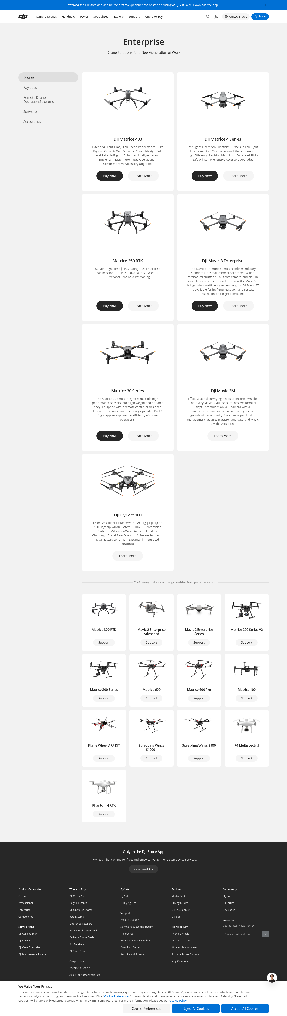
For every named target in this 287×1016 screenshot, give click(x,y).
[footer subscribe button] (265, 934)
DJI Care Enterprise (29, 947)
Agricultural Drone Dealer (84, 930)
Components (25, 917)
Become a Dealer (79, 968)
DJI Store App (77, 951)
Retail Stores (76, 917)
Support (134, 17)
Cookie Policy (178, 1000)
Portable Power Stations (185, 954)
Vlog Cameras (180, 961)
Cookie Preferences (117, 996)
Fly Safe (124, 896)
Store (262, 16)
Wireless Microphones (184, 947)
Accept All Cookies (244, 1008)
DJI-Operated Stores (80, 910)
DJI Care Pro (25, 940)
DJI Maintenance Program (33, 954)
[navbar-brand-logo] (28, 16)
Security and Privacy (132, 954)
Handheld (68, 17)
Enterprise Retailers (80, 923)
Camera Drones (46, 17)
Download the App (205, 4)
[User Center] (216, 16)
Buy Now (109, 176)
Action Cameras (181, 940)
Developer (229, 910)
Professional (25, 903)
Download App (143, 869)
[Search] (208, 16)
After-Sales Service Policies (136, 940)
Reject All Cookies (196, 1008)
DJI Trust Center (181, 910)
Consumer (24, 896)
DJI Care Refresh (27, 933)
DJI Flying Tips (128, 903)
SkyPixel (227, 896)
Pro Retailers (76, 944)
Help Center (127, 933)
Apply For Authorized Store (84, 975)
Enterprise (24, 910)
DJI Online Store (78, 896)
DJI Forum (228, 903)
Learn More (143, 176)
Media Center (179, 896)
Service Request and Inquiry (136, 927)
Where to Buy (153, 17)
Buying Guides (180, 903)
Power (84, 17)
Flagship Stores (78, 903)
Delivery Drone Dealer (82, 937)
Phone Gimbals (180, 933)
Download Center (130, 947)
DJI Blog (176, 917)
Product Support (129, 920)
